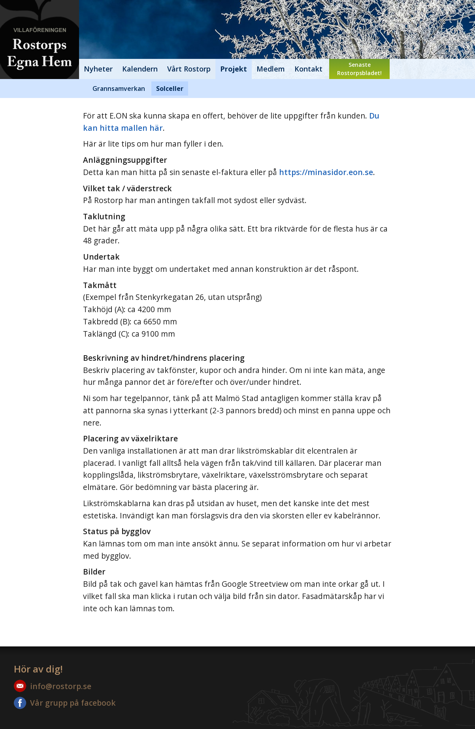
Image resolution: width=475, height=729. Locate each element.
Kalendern (140, 68)
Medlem (270, 68)
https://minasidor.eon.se (326, 172)
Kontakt (308, 68)
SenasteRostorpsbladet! (359, 69)
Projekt (233, 68)
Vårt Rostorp (189, 68)
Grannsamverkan (118, 88)
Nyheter (98, 68)
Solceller (169, 88)
